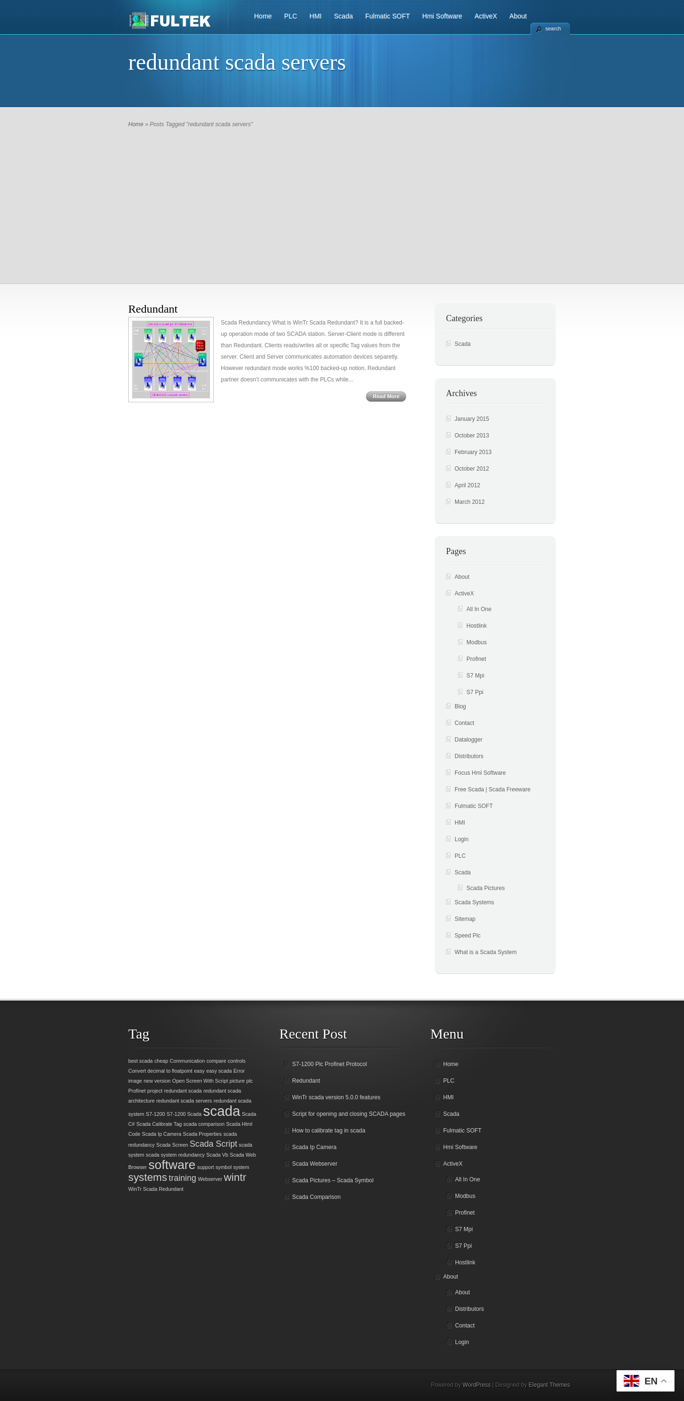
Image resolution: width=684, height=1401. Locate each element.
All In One (479, 609)
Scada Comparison (316, 1197)
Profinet (476, 659)
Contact (464, 723)
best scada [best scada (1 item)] (140, 1061)
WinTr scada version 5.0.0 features (336, 1097)
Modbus (476, 642)
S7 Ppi (474, 692)
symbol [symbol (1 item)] (224, 1167)
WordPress (477, 1385)
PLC (290, 16)
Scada (343, 16)
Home (263, 16)
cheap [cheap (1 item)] (161, 1061)
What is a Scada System (486, 952)
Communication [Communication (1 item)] (187, 1061)
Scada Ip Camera (314, 1147)
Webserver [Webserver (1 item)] (210, 1179)
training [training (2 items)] (182, 1178)
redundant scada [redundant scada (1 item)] (182, 1091)
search (553, 28)
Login (461, 839)
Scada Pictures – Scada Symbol (332, 1180)
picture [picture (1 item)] (237, 1081)
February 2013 (473, 452)
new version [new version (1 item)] (157, 1081)
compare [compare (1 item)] (216, 1061)
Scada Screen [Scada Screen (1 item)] (172, 1145)
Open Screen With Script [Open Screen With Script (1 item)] (200, 1081)
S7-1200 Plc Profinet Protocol (329, 1064)
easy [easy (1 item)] (199, 1071)
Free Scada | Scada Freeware (493, 789)
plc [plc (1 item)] (250, 1081)
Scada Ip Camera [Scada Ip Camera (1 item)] (161, 1134)
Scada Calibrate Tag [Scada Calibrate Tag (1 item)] (159, 1124)
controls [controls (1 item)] (236, 1061)
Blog (460, 706)
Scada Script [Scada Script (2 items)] (213, 1144)
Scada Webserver (314, 1163)
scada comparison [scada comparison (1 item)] (203, 1124)
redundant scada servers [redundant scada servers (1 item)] (184, 1101)
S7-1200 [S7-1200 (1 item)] (155, 1114)
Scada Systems (474, 902)
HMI (316, 16)
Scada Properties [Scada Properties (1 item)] (202, 1134)
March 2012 (469, 502)
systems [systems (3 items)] (147, 1177)
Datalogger (469, 739)
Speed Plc (468, 935)
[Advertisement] (342, 200)
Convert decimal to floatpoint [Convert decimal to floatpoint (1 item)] (160, 1071)
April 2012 (467, 485)
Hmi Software (442, 16)
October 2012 (472, 468)
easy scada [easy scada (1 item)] (219, 1071)
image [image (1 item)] (135, 1081)
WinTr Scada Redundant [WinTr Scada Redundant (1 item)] (155, 1189)
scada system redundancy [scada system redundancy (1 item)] (175, 1155)
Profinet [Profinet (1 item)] (137, 1091)
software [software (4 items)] (171, 1165)
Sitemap (465, 919)
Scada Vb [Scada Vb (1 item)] (217, 1155)
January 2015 (472, 419)
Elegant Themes (549, 1385)
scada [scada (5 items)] (221, 1111)
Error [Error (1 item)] (239, 1071)
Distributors (469, 756)
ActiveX (486, 16)
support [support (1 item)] (205, 1167)
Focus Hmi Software (480, 773)
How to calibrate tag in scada (328, 1130)
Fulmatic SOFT (387, 16)
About (518, 16)
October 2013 (472, 435)
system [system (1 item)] (241, 1167)
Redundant (153, 309)
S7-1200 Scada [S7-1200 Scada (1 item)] (184, 1114)
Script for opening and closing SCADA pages (348, 1114)
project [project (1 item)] (154, 1091)
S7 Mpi (475, 675)
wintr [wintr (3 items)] (235, 1177)
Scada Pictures (485, 888)
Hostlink (476, 625)
